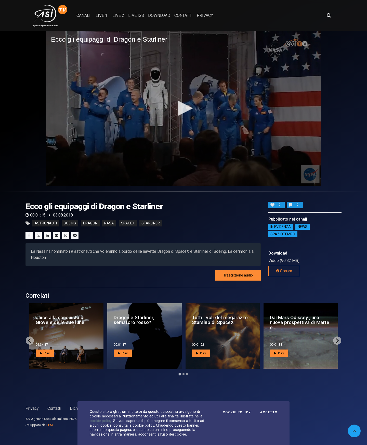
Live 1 (101, 15)
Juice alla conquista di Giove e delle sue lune (60, 320)
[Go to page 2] (183, 374)
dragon (90, 223)
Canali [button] (83, 15)
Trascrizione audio (238, 275)
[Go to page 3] (187, 374)
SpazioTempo (282, 234)
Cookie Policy (237, 412)
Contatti (54, 408)
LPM (49, 425)
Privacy (32, 408)
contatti (183, 15)
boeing (70, 223)
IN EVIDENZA (280, 227)
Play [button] (45, 353)
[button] (183, 108)
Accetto (268, 412)
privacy (205, 15)
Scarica (284, 271)
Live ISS (136, 15)
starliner (150, 223)
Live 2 (118, 15)
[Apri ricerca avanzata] (328, 15)
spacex (128, 223)
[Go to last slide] (30, 340)
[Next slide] (337, 340)
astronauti (46, 223)
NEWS (302, 227)
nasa (109, 223)
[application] (183, 108)
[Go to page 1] (179, 374)
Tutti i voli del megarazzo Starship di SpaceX (220, 320)
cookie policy (100, 421)
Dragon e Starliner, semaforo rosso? (134, 320)
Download (159, 15)
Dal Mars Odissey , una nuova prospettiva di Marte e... (299, 322)
